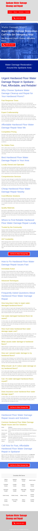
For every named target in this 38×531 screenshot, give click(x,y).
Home (10, 12)
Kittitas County (23, 495)
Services (21, 12)
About (15, 12)
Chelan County (14, 495)
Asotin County (32, 480)
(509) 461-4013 (24, 459)
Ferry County (6, 505)
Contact (27, 12)
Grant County (6, 495)
